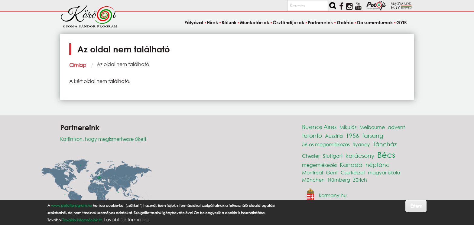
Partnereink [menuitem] (320, 22)
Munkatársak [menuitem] (254, 22)
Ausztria (334, 136)
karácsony (360, 155)
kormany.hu (333, 195)
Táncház (385, 144)
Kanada (351, 164)
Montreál (312, 172)
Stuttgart (333, 156)
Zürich (360, 180)
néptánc (377, 164)
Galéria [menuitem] (345, 22)
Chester (311, 156)
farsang (372, 135)
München (313, 180)
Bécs (386, 154)
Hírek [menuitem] (212, 22)
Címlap (77, 65)
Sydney (361, 144)
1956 (352, 135)
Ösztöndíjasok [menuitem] (288, 22)
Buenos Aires (319, 126)
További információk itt (82, 220)
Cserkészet (353, 172)
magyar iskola (384, 172)
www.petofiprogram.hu (71, 205)
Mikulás (347, 127)
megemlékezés (319, 165)
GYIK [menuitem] (401, 22)
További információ (126, 219)
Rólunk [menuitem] (229, 22)
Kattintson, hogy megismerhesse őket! (103, 139)
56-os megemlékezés (326, 144)
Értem (416, 206)
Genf (332, 172)
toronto (312, 135)
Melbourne (372, 127)
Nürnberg (339, 180)
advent (396, 127)
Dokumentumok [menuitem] (375, 22)
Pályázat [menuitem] (193, 22)
